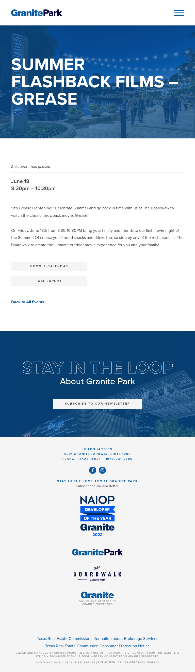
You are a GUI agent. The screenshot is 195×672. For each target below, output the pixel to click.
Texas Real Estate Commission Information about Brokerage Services (97, 638)
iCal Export (49, 281)
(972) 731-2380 (119, 459)
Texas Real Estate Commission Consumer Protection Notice (97, 646)
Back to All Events (27, 302)
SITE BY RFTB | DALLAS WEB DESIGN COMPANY (128, 662)
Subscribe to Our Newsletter (97, 403)
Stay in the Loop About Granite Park (97, 481)
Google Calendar (49, 266)
